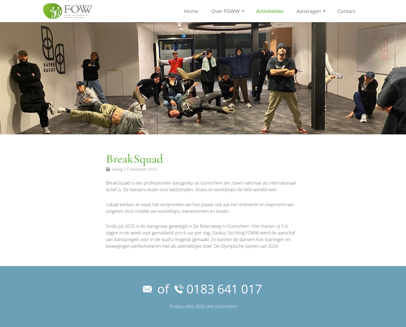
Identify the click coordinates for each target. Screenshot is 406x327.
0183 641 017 (218, 289)
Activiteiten (269, 11)
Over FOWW (225, 11)
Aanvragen (308, 11)
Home (191, 11)
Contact (346, 11)
